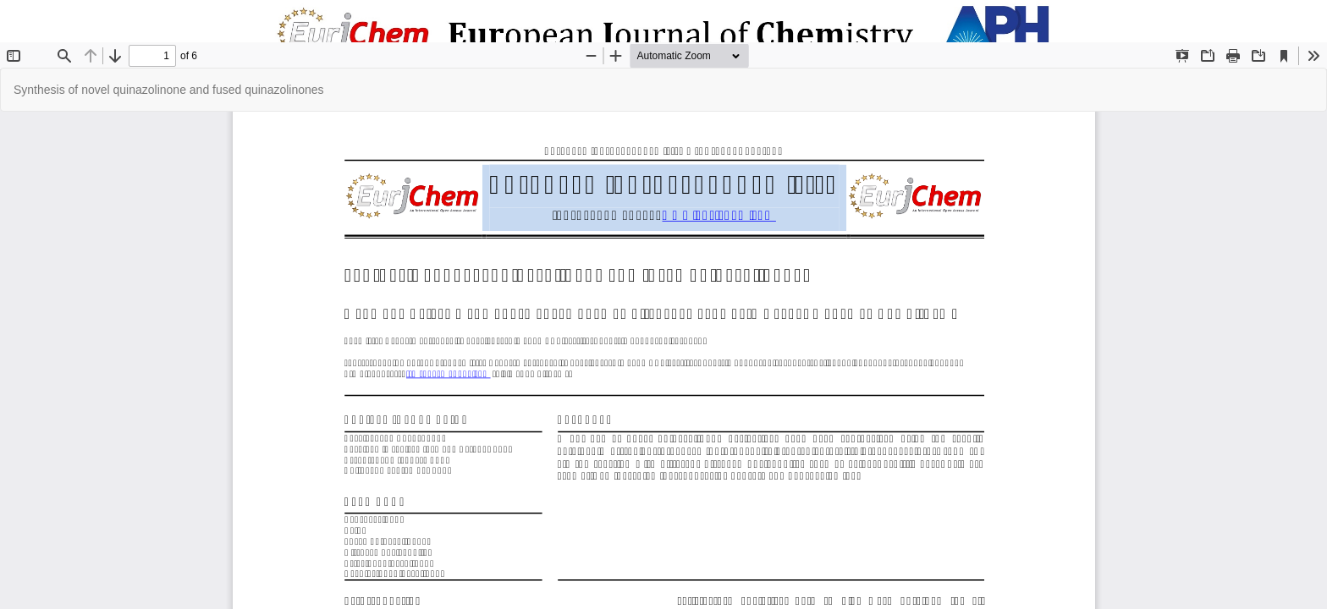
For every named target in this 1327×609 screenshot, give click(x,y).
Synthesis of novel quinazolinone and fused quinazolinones (169, 89)
